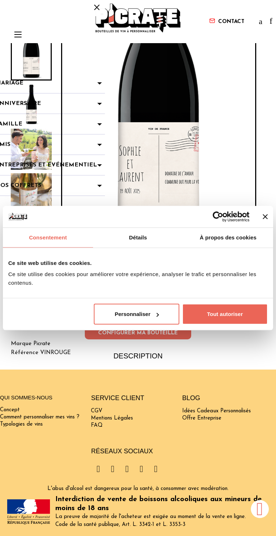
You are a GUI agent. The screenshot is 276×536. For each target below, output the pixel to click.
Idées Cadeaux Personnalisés (216, 411)
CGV (96, 411)
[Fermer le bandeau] (265, 216)
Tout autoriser (225, 314)
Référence (24, 353)
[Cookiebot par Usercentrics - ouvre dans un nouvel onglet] (218, 216)
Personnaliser (137, 314)
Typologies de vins (21, 424)
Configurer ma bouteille (138, 333)
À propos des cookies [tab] (228, 237)
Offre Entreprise (201, 418)
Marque (21, 344)
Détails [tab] (138, 237)
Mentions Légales (112, 418)
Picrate (41, 344)
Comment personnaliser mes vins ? (39, 417)
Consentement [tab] (48, 237)
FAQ (96, 425)
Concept (10, 410)
